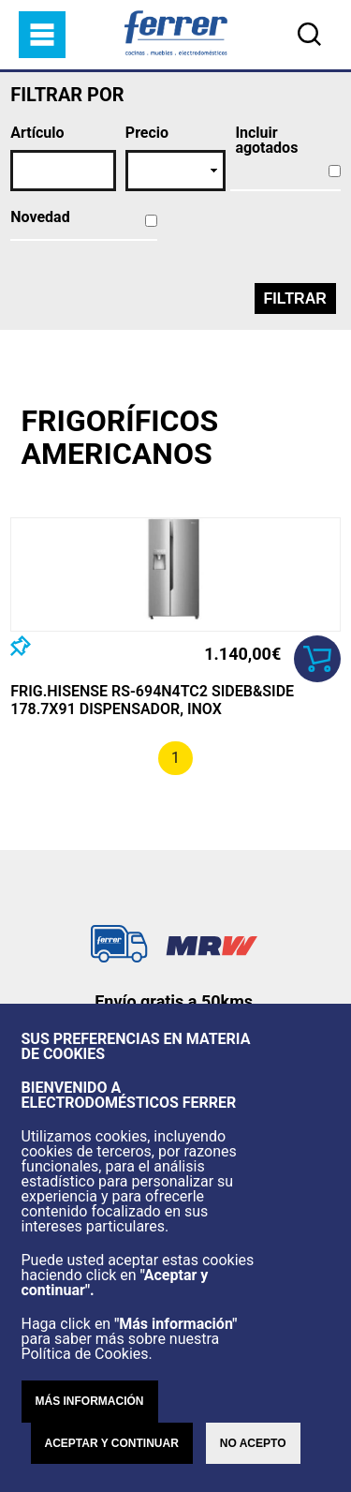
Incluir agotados (266, 141)
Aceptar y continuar (112, 1443)
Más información (90, 1401)
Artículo (37, 133)
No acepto (253, 1443)
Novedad (39, 217)
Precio (146, 133)
